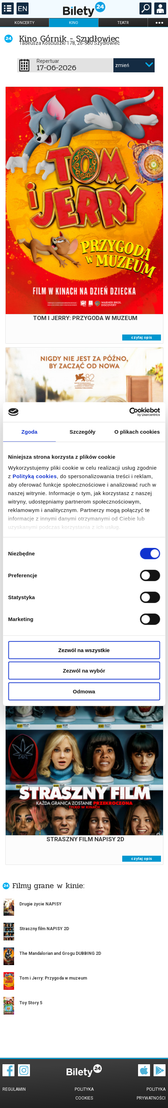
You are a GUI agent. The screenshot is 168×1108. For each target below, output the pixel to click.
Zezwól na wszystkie (84, 650)
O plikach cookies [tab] (137, 431)
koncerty (24, 22)
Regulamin (14, 1089)
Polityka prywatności (151, 1094)
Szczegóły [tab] (82, 431)
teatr (123, 22)
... (159, 22)
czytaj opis (141, 337)
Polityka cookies (84, 1094)
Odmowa (84, 691)
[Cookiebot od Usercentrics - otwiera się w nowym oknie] (129, 412)
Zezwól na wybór (84, 671)
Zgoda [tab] (29, 431)
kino (73, 22)
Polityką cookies (35, 476)
